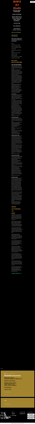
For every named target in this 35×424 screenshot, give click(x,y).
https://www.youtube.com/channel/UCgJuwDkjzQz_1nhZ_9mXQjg (16, 39)
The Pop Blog (14, 415)
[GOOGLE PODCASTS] (31, 418)
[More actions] (30, 373)
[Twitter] (21, 415)
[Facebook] (20, 415)
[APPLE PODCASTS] (31, 414)
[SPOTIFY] (29, 416)
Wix (23, 423)
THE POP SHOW (4, 415)
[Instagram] (25, 415)
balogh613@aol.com (16, 273)
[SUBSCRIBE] (32, 2)
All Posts (2, 368)
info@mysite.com (22, 413)
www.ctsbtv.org (14, 35)
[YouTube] (23, 415)
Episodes (13, 413)
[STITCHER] (33, 416)
